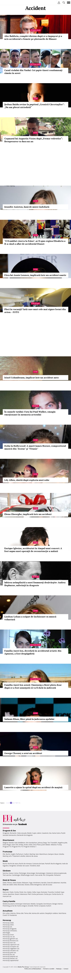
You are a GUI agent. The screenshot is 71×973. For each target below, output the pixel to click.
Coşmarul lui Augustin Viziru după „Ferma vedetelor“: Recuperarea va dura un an (33, 140)
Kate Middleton (19, 843)
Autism (48, 906)
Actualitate (35, 64)
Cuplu (34, 833)
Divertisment (8, 840)
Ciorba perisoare (37, 894)
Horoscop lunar (8, 935)
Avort (32, 875)
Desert (17, 894)
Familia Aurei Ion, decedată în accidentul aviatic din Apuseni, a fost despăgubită (32, 652)
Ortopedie (49, 875)
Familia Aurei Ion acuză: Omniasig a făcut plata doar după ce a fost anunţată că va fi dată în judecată (33, 686)
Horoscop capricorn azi (11, 944)
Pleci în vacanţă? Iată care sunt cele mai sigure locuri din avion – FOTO (35, 311)
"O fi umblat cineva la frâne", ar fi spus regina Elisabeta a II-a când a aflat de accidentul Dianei (34, 242)
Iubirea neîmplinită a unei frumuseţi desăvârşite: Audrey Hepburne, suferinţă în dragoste (35, 584)
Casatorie (45, 833)
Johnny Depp (42, 843)
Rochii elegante (56, 864)
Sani (37, 854)
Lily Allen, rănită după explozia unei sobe (26, 480)
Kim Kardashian (31, 843)
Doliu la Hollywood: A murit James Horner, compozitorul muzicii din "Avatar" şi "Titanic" (35, 447)
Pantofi (47, 864)
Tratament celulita (18, 856)
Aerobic (44, 883)
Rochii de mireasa (25, 864)
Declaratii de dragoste (25, 835)
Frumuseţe (7, 851)
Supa (38, 892)
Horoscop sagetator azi (11, 948)
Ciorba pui (47, 894)
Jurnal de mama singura (18, 906)
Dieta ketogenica (36, 885)
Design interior (57, 904)
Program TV (7, 847)
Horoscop (7, 920)
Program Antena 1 (29, 847)
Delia (30, 845)
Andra (26, 845)
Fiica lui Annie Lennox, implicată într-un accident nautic (35, 275)
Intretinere (37, 883)
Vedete (35, 406)
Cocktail (57, 892)
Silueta (27, 885)
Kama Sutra (56, 833)
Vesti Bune (62, 913)
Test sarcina (7, 875)
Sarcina (5, 873)
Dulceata (44, 892)
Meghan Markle (8, 843)
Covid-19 (6, 915)
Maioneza (23, 894)
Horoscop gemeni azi (10, 939)
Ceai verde (38, 875)
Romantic (13, 833)
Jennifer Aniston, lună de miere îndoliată (26, 206)
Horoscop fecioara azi (10, 941)
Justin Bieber (45, 845)
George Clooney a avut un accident (23, 753)
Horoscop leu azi (9, 954)
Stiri (35, 98)
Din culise (6, 913)
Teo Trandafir (52, 843)
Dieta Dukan (17, 883)
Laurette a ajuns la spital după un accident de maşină (33, 787)
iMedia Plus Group (23, 967)
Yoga (30, 883)
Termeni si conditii (48, 969)
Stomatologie (40, 873)
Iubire (39, 833)
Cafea (34, 892)
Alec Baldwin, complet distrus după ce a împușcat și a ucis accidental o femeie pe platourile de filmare (33, 37)
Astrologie (6, 933)
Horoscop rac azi (9, 937)
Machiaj (32, 854)
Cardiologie (16, 875)
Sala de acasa (47, 885)
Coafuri (26, 854)
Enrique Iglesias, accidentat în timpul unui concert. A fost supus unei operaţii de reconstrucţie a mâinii (33, 550)
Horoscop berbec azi (10, 958)
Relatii (29, 833)
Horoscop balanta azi (10, 956)
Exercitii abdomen (53, 883)
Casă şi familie (9, 901)
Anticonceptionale (60, 873)
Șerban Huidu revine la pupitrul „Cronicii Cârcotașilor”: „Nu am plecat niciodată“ (34, 106)
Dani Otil (15, 845)
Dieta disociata (19, 885)
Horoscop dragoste (9, 929)
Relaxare (25, 883)
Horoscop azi (7, 927)
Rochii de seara (13, 864)
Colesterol (49, 873)
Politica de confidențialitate (32, 969)
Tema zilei (27, 913)
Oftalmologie (25, 875)
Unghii (13, 854)
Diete (4, 883)
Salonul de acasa (32, 856)
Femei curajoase (40, 906)
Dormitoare (47, 904)
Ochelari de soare (23, 866)
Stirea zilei (35, 30)
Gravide (30, 906)
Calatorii (36, 303)
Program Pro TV (17, 847)
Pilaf (29, 894)
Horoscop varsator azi (10, 950)
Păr (4, 854)
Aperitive (11, 894)
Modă (5, 861)
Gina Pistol (37, 845)
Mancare (6, 892)
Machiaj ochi (7, 856)
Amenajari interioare (22, 904)
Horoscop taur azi (9, 942)
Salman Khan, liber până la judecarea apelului (29, 719)
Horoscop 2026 (8, 923)
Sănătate (7, 870)
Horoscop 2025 (8, 925)
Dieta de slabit (8, 885)
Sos (25, 892)
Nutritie (63, 883)
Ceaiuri (11, 873)
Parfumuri (19, 854)
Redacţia (58, 969)
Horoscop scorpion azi (11, 946)
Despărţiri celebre (51, 913)
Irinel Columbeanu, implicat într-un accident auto (31, 377)
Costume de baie (38, 864)
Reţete (6, 889)
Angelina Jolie (62, 843)
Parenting (6, 906)
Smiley (21, 845)
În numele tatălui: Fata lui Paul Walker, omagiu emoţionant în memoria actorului (29, 413)
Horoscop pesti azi (9, 952)
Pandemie (13, 915)
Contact (66, 969)
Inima (16, 873)
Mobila (33, 904)
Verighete (12, 866)
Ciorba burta (56, 894)
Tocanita (51, 892)
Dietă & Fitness (9, 880)
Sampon (51, 854)
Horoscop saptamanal (10, 960)
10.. (20, 803)
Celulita (61, 854)
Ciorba (16, 892)
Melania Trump (56, 845)
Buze (56, 854)
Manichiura (43, 854)
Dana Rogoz (7, 845)
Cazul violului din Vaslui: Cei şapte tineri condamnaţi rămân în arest (33, 72)
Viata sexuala (22, 833)
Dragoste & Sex (9, 830)
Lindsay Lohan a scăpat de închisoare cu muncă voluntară (30, 618)
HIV (44, 875)
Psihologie (22, 873)
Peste (21, 892)
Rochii (8, 854)
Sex (50, 833)
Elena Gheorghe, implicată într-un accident (28, 514)
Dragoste (6, 833)
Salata (29, 892)
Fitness (9, 883)
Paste (12, 892)
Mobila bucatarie (9, 904)
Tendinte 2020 (35, 866)
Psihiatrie (57, 875)
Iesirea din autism (38, 913)
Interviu (13, 913)
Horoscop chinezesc (10, 931)
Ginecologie (31, 873)
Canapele (39, 904)
